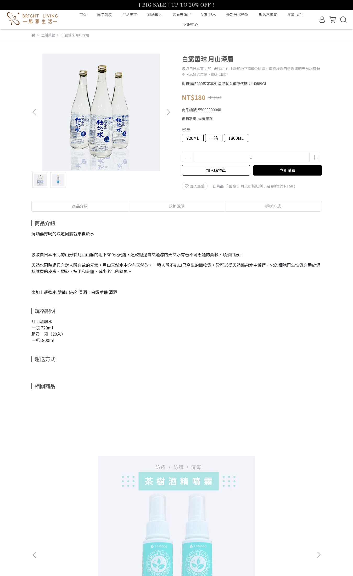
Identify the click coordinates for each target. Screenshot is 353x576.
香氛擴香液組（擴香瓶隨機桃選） (281, 463)
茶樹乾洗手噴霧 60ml (62, 461)
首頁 (83, 14)
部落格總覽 (268, 14)
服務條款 (136, 518)
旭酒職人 (154, 14)
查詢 (35, 518)
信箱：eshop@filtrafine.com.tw (58, 543)
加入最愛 (195, 186)
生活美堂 (129, 14)
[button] (168, 112)
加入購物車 (216, 170)
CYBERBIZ (142, 562)
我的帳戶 (73, 518)
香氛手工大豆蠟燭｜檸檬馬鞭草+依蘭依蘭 (210, 463)
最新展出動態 (237, 14)
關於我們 (295, 14)
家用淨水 (208, 14)
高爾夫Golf (181, 14)
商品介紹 (80, 206)
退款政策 (94, 518)
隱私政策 (115, 518)
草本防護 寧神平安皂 (132, 461)
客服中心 (190, 24)
